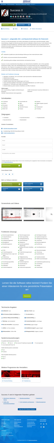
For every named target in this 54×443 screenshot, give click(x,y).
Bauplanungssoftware (25, 398)
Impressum (3, 426)
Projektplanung (24, 381)
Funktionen (25, 28)
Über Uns (3, 422)
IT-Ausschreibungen (30, 422)
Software (4, 4)
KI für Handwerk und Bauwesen (27, 402)
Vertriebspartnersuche (31, 423)
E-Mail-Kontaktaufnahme (9, 133)
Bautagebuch (39, 398)
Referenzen (3, 423)
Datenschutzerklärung (8, 162)
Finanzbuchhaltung (8, 381)
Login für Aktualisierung (18, 426)
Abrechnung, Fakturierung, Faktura (23, 4)
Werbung (16, 423)
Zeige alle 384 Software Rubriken (27, 409)
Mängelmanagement (41, 402)
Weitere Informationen (37, 28)
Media (16, 28)
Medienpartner (16, 425)
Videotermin (27, 296)
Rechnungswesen (11, 4)
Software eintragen (17, 422)
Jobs (2, 425)
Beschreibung (6, 28)
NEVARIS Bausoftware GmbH (10, 128)
